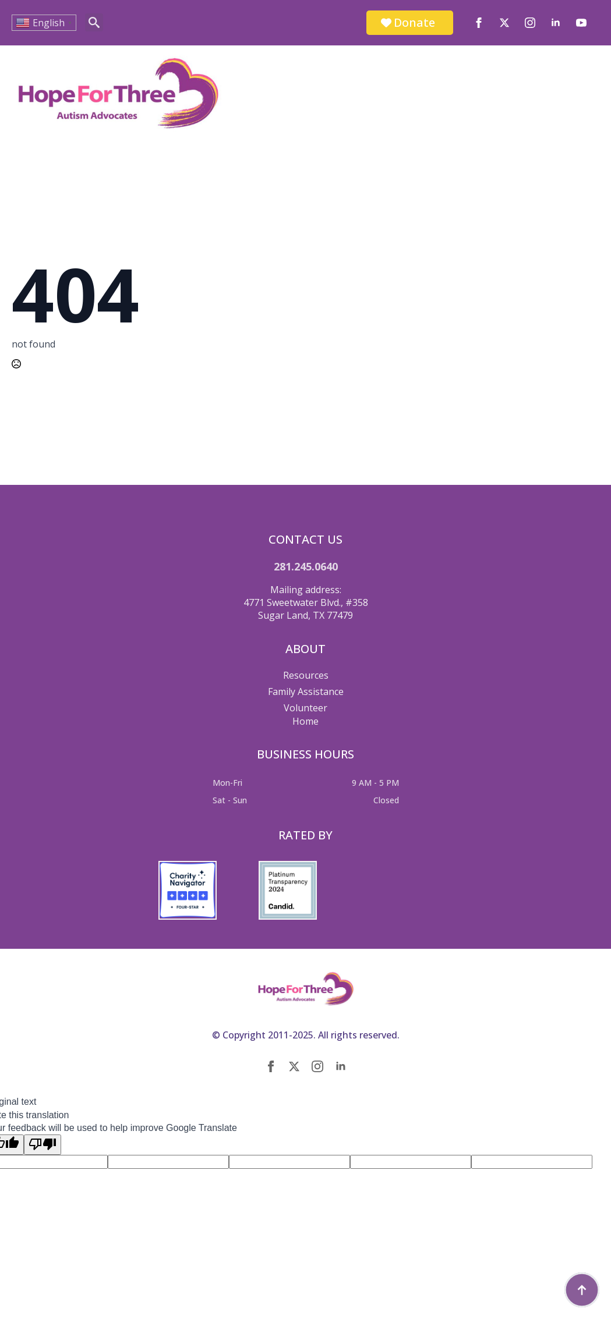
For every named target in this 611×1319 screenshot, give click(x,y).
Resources (306, 675)
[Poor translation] (42, 1144)
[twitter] (504, 22)
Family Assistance (306, 691)
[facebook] (479, 22)
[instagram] (530, 22)
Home (305, 721)
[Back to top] (581, 1289)
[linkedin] (555, 22)
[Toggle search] (94, 22)
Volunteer (305, 707)
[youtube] (581, 22)
